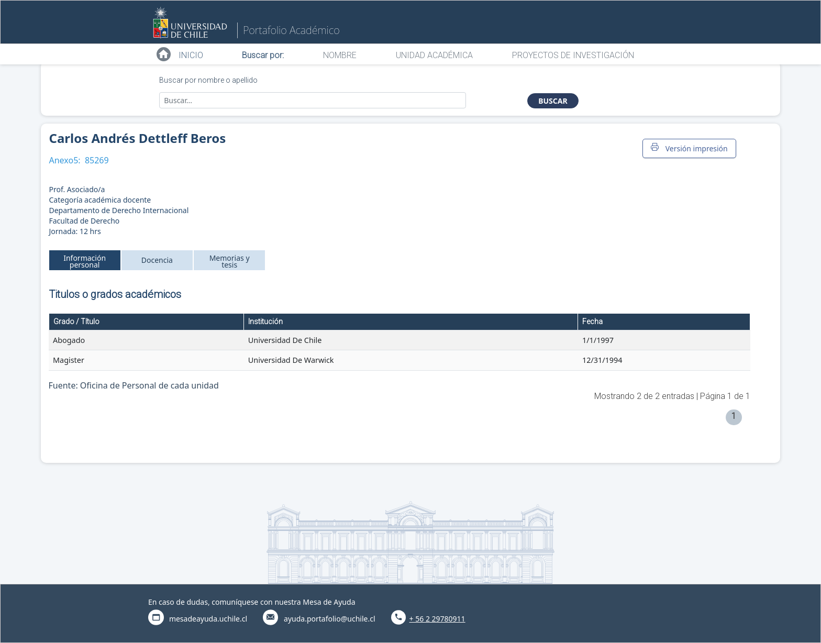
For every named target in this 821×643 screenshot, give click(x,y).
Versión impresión (689, 148)
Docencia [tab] (157, 260)
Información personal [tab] (84, 261)
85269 (97, 160)
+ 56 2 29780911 (437, 619)
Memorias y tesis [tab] (229, 261)
